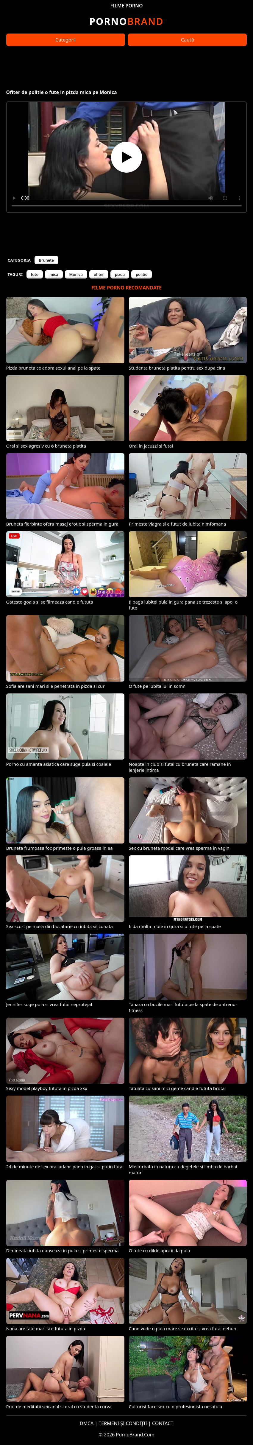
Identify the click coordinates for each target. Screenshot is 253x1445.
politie (141, 274)
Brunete (46, 260)
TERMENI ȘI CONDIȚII (123, 1423)
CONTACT (162, 1423)
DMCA (87, 1423)
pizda (120, 274)
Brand (126, 21)
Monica (76, 274)
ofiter (99, 274)
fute (34, 274)
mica (53, 274)
